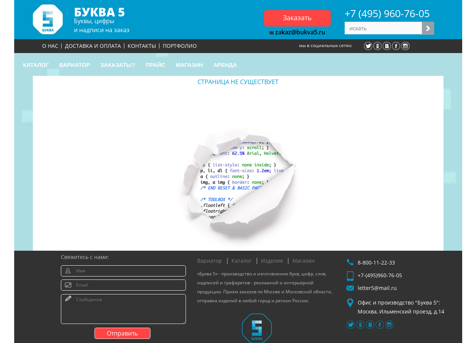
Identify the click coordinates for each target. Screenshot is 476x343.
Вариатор (209, 260)
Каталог (241, 260)
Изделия (272, 260)
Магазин (303, 260)
